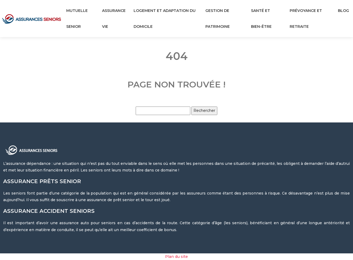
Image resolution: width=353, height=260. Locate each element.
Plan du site (176, 256)
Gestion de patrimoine (217, 18)
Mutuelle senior (77, 18)
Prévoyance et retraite (306, 18)
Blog (343, 10)
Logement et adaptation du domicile (165, 18)
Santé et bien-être (261, 18)
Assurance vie (114, 18)
